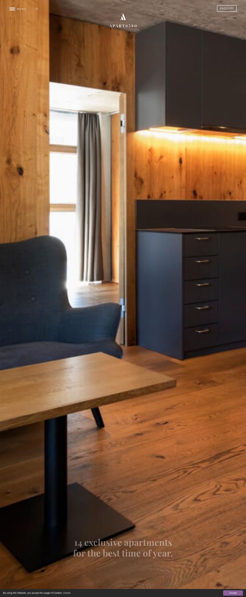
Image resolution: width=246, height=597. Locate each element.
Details (67, 593)
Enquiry (227, 8)
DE (36, 8)
